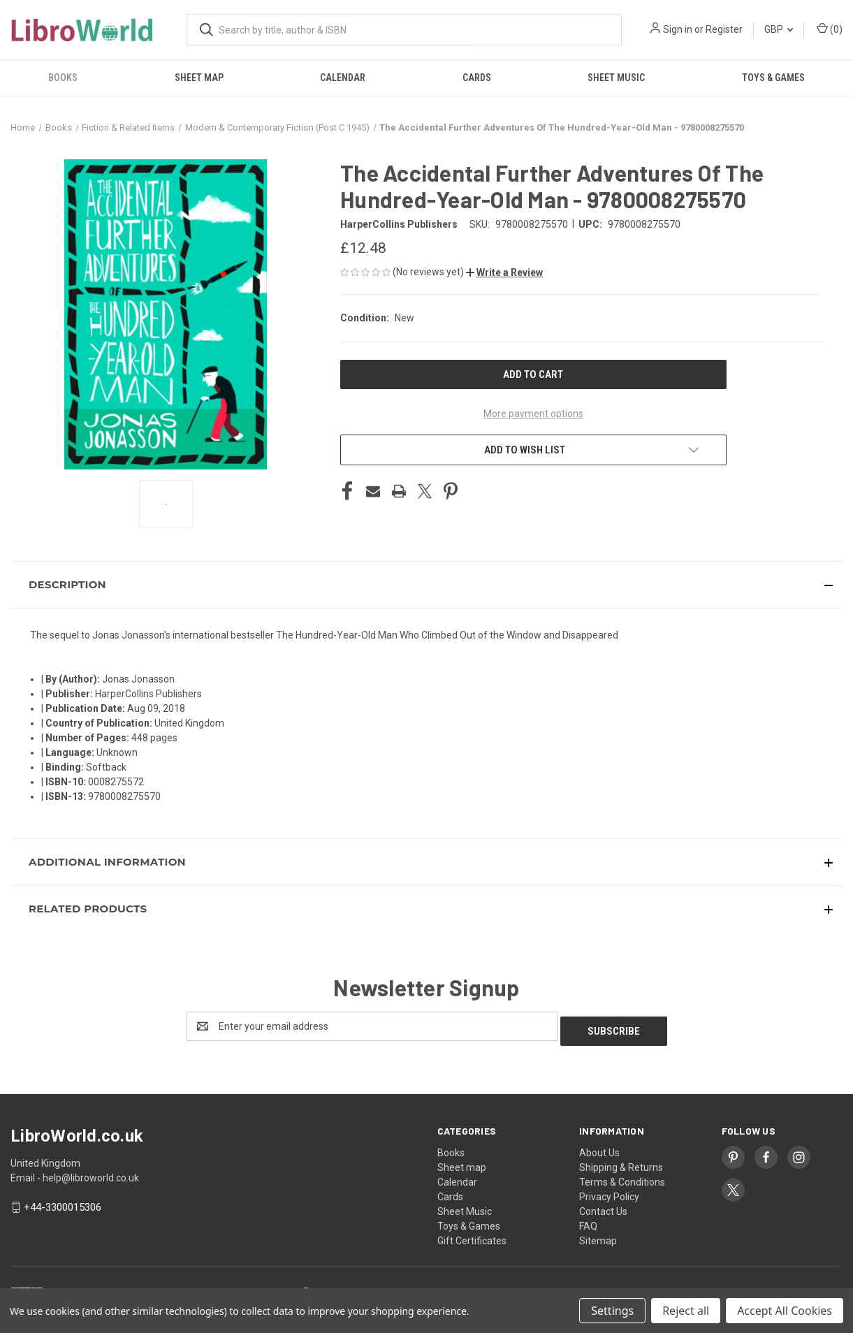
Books (63, 77)
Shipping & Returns (621, 1162)
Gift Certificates (471, 1235)
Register (724, 29)
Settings (612, 1310)
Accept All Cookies (784, 1310)
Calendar (342, 77)
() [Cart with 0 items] (830, 28)
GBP (778, 29)
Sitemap (598, 1235)
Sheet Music (616, 77)
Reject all (685, 1310)
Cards (476, 77)
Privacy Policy (609, 1191)
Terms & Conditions (622, 1177)
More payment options (533, 413)
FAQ (588, 1221)
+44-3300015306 (62, 1202)
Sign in (677, 29)
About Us (599, 1147)
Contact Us (603, 1206)
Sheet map (199, 77)
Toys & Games (773, 77)
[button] (504, 272)
